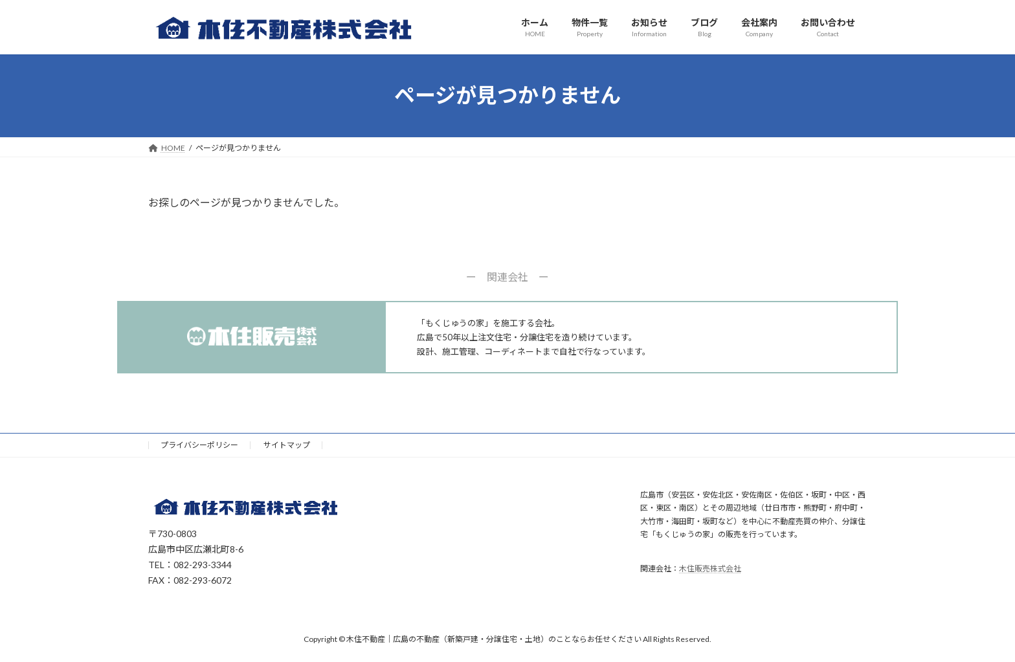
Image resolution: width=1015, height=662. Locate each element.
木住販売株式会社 (710, 568)
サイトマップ (286, 445)
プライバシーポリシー (199, 445)
